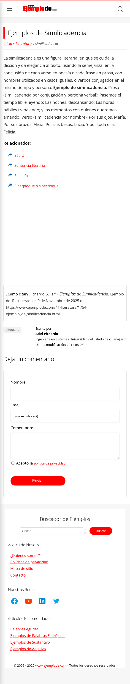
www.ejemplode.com (51, 669)
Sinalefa (21, 175)
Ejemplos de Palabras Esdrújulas (37, 639)
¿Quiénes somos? (25, 558)
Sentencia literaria (29, 165)
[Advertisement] (65, 238)
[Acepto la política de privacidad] (12, 466)
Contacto (18, 578)
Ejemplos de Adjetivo (28, 652)
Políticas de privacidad (29, 565)
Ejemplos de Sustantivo (30, 645)
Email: (16, 404)
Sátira (19, 155)
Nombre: (19, 382)
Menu (9, 8)
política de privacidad (50, 467)
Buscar (120, 9)
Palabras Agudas (24, 632)
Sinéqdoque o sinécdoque (36, 185)
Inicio (7, 43)
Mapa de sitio (21, 571)
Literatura (24, 43)
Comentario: (22, 427)
